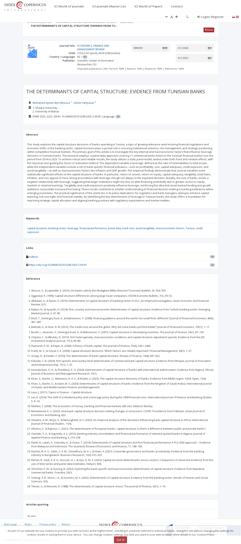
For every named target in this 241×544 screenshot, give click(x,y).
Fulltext (33, 257)
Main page (10, 524)
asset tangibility (145, 228)
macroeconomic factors (170, 228)
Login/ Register (210, 17)
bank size (128, 228)
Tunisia (190, 228)
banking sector (57, 228)
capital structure (37, 228)
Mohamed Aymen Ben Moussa (51, 103)
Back (209, 30)
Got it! (120, 540)
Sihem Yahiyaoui (84, 103)
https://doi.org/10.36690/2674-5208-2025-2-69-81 (58, 265)
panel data (114, 228)
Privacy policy (47, 524)
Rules (28, 524)
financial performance (93, 228)
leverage (72, 228)
